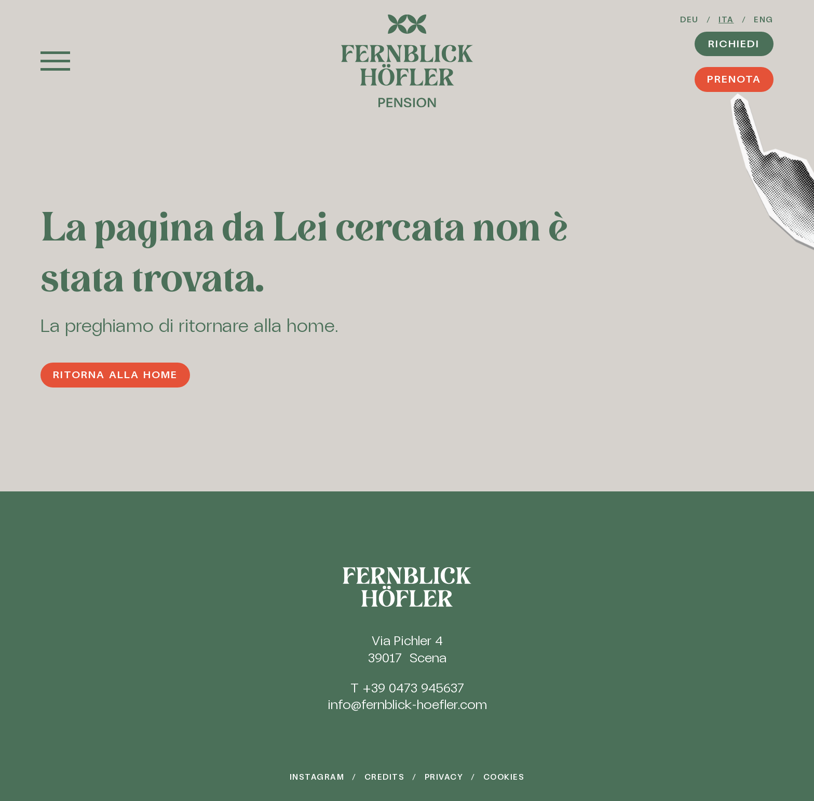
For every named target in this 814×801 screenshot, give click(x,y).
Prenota (734, 79)
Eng (764, 20)
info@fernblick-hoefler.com (407, 704)
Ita (726, 20)
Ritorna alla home (115, 374)
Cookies (503, 777)
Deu (689, 20)
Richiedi (733, 43)
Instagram (317, 777)
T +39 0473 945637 (407, 688)
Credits (384, 777)
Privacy (444, 777)
